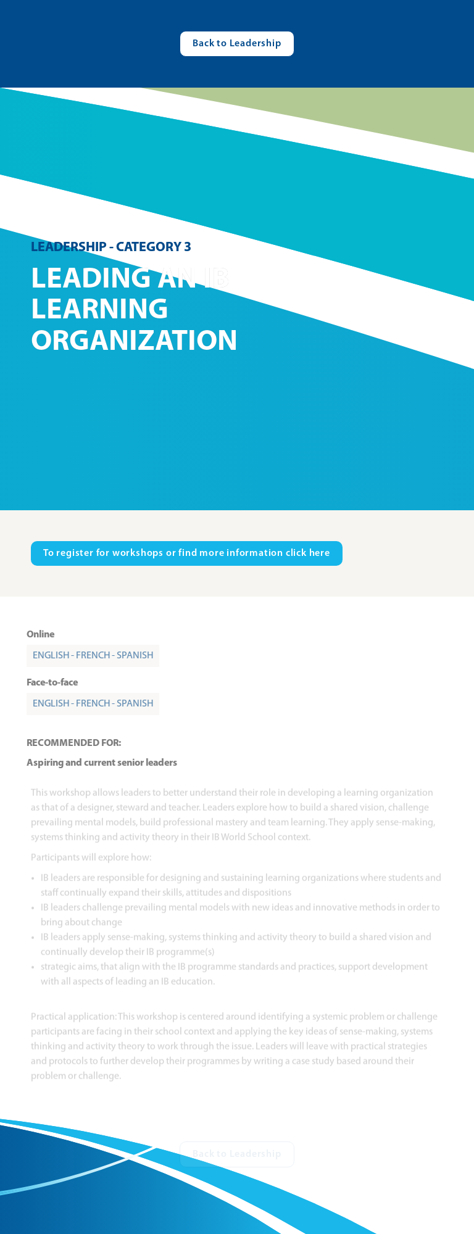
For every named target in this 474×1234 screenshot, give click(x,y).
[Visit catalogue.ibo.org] (237, 44)
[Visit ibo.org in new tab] (187, 553)
